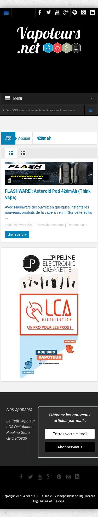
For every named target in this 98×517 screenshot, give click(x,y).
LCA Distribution (19, 427)
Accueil (24, 138)
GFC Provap (16, 438)
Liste (23, 154)
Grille (11, 154)
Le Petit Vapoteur (20, 421)
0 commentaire (77, 225)
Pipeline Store (18, 432)
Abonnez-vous (69, 447)
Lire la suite (17, 234)
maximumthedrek (53, 225)
